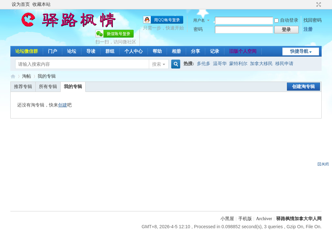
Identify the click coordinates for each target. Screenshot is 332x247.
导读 (90, 51)
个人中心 (133, 51)
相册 (176, 51)
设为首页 (21, 4)
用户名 (199, 20)
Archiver (264, 218)
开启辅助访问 (312, 4)
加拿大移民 (261, 63)
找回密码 (312, 20)
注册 (308, 29)
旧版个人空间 (242, 51)
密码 (198, 29)
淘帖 (26, 76)
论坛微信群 (26, 51)
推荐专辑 (23, 86)
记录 (214, 51)
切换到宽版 (318, 4)
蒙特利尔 (238, 63)
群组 (109, 51)
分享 (195, 51)
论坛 (71, 51)
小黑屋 (227, 218)
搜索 (156, 64)
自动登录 (286, 20)
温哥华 (220, 63)
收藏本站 (41, 4)
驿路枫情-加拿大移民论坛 (13, 76)
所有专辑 (48, 86)
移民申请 (284, 63)
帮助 (157, 51)
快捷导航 (299, 51)
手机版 (245, 218)
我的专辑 (47, 76)
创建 (62, 105)
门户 (52, 51)
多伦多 (203, 63)
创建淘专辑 (303, 86)
